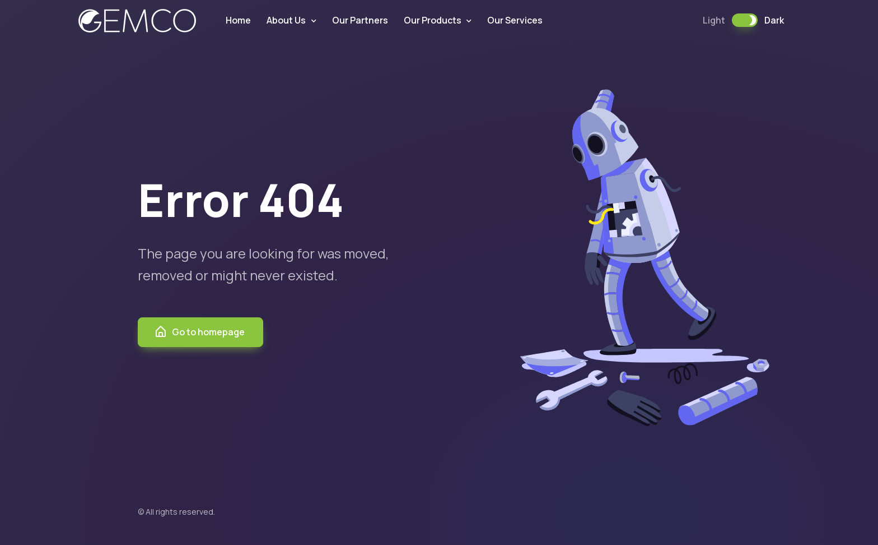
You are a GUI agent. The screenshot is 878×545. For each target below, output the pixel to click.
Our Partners (360, 20)
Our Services (515, 20)
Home (238, 20)
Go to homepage (199, 332)
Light (714, 20)
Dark (774, 20)
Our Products (432, 20)
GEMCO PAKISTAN (137, 21)
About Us (286, 20)
